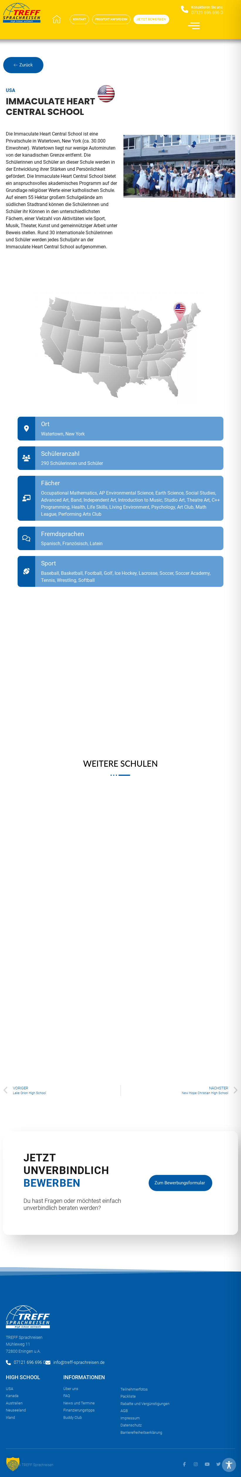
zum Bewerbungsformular (180, 1185)
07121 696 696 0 (207, 12)
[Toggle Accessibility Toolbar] (229, 1465)
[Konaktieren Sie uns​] (184, 9)
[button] (13, 1464)
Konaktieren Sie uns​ (207, 7)
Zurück (23, 65)
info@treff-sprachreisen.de (79, 1362)
